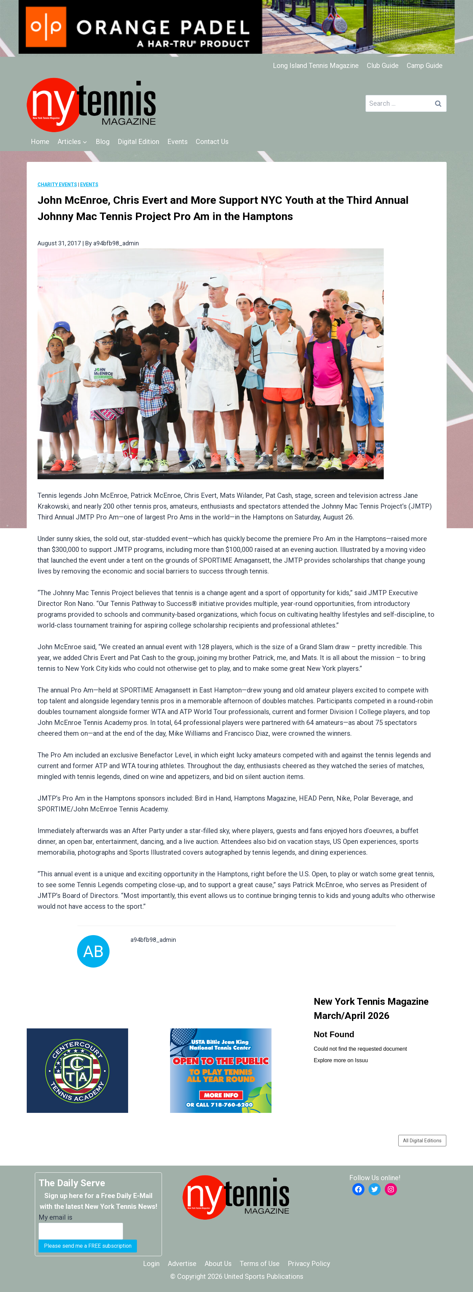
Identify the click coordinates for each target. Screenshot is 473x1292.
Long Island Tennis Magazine (316, 66)
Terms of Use (260, 1264)
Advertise (182, 1264)
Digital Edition (138, 142)
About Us (218, 1264)
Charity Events (57, 184)
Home (40, 142)
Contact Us (212, 142)
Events (177, 142)
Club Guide (383, 66)
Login (151, 1264)
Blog (103, 142)
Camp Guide (425, 66)
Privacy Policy (309, 1264)
